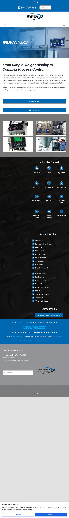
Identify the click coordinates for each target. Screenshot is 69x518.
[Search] (5, 372)
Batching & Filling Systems (43, 244)
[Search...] (18, 372)
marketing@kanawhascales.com (17, 360)
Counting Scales (40, 258)
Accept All (50, 514)
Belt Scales (38, 247)
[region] (34, 510)
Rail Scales (38, 291)
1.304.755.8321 (34, 327)
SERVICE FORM (17, 336)
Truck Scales (39, 298)
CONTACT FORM (22, 322)
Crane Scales (39, 261)
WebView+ (58, 336)
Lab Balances (39, 277)
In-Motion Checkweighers (43, 268)
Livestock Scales (40, 280)
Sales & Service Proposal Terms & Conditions (34, 341)
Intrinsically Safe (40, 273)
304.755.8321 (29, 7)
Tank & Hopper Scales (42, 294)
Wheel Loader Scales (42, 301)
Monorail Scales (40, 284)
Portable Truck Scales (42, 287)
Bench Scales (39, 251)
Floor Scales (39, 264)
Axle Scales (39, 240)
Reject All (18, 514)
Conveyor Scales (40, 254)
